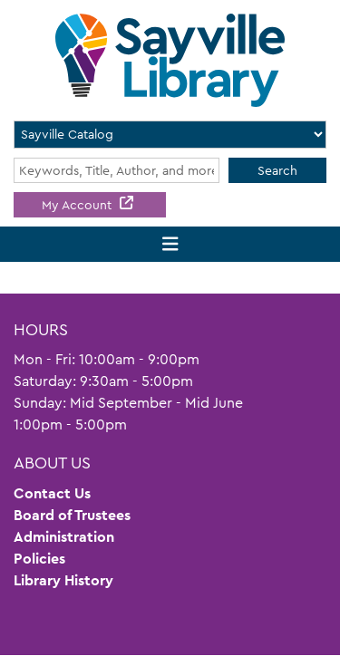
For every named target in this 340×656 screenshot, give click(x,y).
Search (277, 170)
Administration (64, 536)
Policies (39, 558)
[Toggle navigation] (170, 244)
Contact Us (52, 493)
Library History (63, 580)
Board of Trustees (72, 515)
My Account (78, 205)
